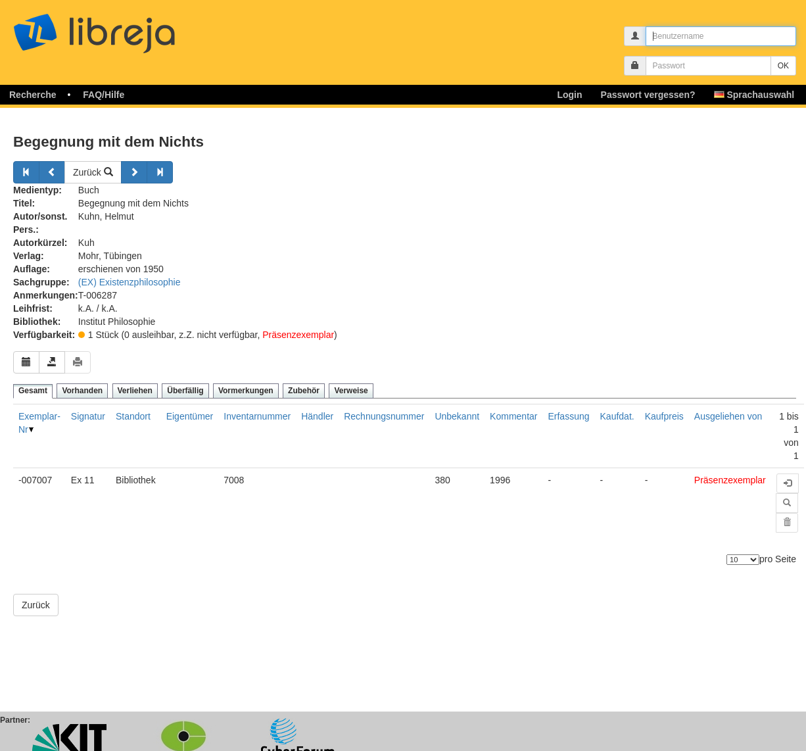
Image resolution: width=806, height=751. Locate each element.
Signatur (88, 416)
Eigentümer (190, 416)
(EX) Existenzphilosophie (129, 282)
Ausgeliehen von (728, 416)
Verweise (350, 390)
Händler (317, 416)
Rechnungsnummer (384, 416)
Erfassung (568, 416)
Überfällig (185, 390)
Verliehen (135, 390)
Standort (133, 416)
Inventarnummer (257, 416)
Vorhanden (82, 390)
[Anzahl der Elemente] (742, 559)
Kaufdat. (617, 416)
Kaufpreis (664, 416)
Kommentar (513, 416)
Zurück (93, 172)
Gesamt (32, 390)
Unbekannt (457, 416)
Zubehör (304, 390)
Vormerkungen (245, 390)
